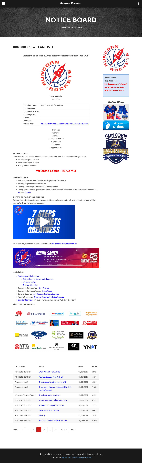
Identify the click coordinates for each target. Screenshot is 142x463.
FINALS (42, 415)
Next (73, 429)
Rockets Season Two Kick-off (51, 377)
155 (56, 429)
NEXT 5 (64, 429)
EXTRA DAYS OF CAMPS (49, 410)
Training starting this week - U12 (52, 382)
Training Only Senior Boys (49, 395)
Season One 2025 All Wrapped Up (53, 400)
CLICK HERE (120, 90)
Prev (15, 429)
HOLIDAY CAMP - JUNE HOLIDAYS (53, 420)
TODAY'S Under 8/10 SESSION (51, 405)
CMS (100, 454)
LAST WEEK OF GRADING (49, 372)
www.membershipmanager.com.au (76, 457)
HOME (63, 27)
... (50, 429)
